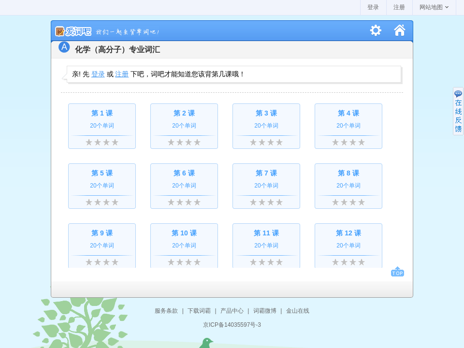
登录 (373, 7)
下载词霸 (199, 310)
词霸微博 (264, 310)
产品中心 (232, 310)
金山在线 (297, 310)
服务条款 (166, 310)
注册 (399, 7)
